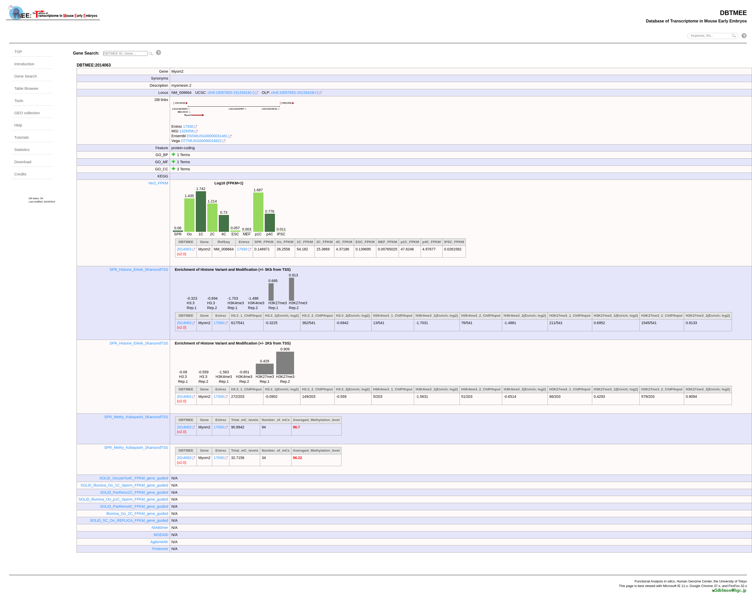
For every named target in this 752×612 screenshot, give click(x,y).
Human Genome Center (694, 581)
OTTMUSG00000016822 (201, 141)
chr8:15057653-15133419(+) (231, 93)
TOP (18, 51)
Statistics (22, 149)
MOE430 (161, 535)
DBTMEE (733, 12)
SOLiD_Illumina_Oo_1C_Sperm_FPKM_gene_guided (124, 485)
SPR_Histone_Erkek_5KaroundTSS (139, 269)
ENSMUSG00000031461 (207, 136)
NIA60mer (160, 528)
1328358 (186, 131)
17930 (188, 126)
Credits (20, 174)
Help (18, 125)
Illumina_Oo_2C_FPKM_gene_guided (137, 514)
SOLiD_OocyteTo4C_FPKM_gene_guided (134, 478)
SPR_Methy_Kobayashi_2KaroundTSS (136, 447)
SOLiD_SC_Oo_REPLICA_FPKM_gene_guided (129, 520)
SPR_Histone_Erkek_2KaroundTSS (139, 343)
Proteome (160, 549)
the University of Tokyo (730, 581)
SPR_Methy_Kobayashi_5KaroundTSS (136, 417)
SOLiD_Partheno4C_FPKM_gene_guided (134, 506)
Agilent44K (159, 542)
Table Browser (26, 88)
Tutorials (21, 137)
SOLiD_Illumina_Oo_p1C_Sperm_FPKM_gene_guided (123, 499)
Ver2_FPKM (158, 183)
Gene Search (25, 76)
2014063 (184, 249)
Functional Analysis (655, 581)
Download (22, 162)
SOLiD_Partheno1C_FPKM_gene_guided (134, 492)
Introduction (24, 64)
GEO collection (27, 113)
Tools (18, 100)
